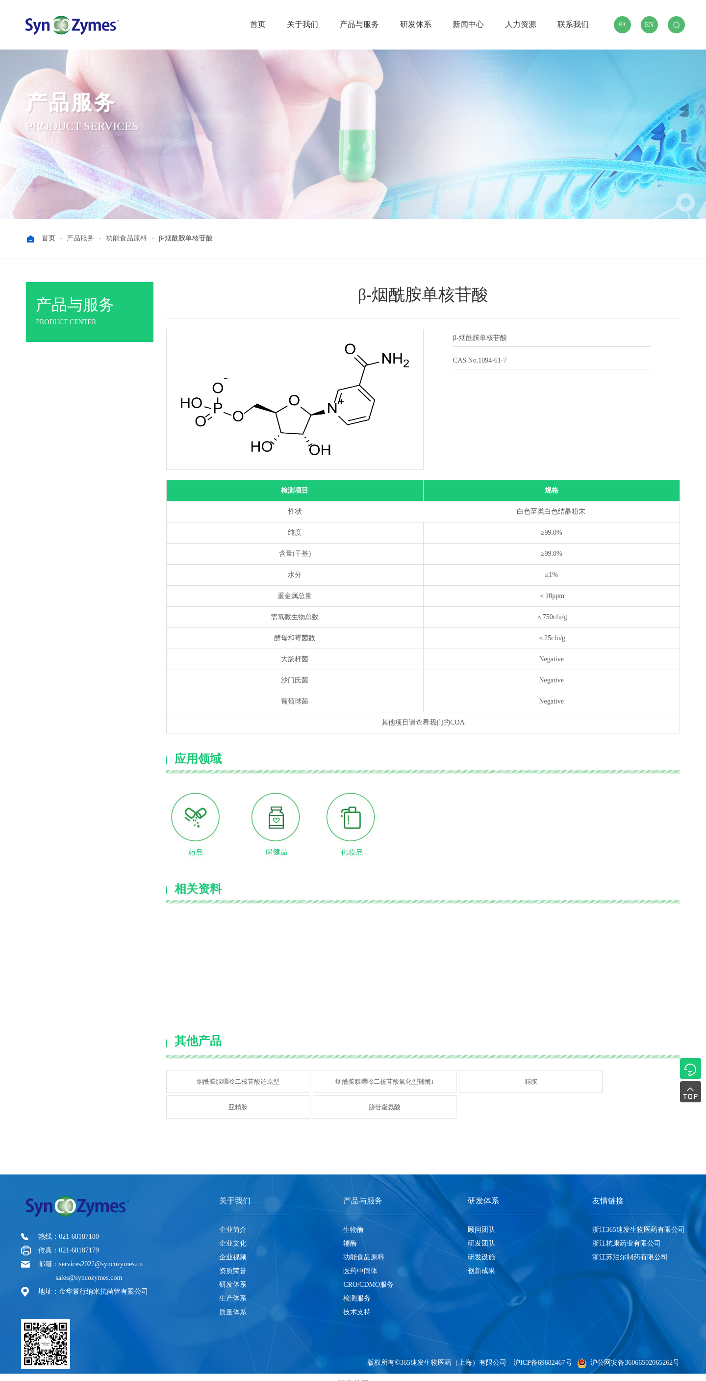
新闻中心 (468, 24)
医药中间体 (360, 1258)
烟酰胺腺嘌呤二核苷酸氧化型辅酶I (322, 1078)
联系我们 (573, 24)
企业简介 (233, 1217)
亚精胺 (524, 1078)
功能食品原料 (363, 1245)
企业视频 (233, 1245)
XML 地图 (353, 1371)
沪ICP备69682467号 (542, 1350)
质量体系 (233, 1299)
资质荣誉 (233, 1258)
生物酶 (51, 366)
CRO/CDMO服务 (368, 1272)
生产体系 (233, 1286)
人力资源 (520, 24)
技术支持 (357, 1299)
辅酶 (350, 1231)
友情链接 (608, 1188)
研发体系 (415, 24)
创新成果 (481, 1258)
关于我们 (302, 24)
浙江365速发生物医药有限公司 (638, 1217)
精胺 (422, 1078)
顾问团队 (481, 1217)
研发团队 (481, 1231)
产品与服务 (359, 24)
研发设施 (481, 1245)
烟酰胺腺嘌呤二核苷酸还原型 (216, 1078)
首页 (258, 24)
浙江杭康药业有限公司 (626, 1231)
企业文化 (233, 1231)
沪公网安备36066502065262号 (628, 1350)
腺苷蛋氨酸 (627, 1078)
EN (649, 24)
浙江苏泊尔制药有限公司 (630, 1245)
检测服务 (357, 1286)
